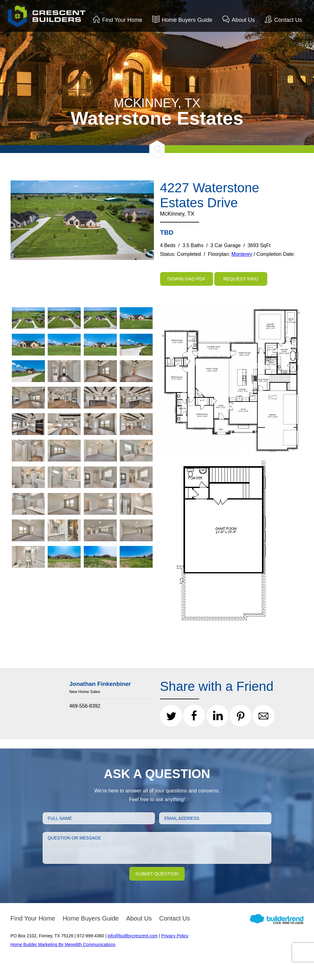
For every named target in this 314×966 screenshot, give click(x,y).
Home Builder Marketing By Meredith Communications (63, 944)
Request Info (240, 278)
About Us (243, 20)
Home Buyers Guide (187, 20)
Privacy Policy (174, 935)
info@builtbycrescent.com (132, 935)
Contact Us (288, 20)
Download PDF (186, 278)
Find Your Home (122, 20)
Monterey (241, 254)
